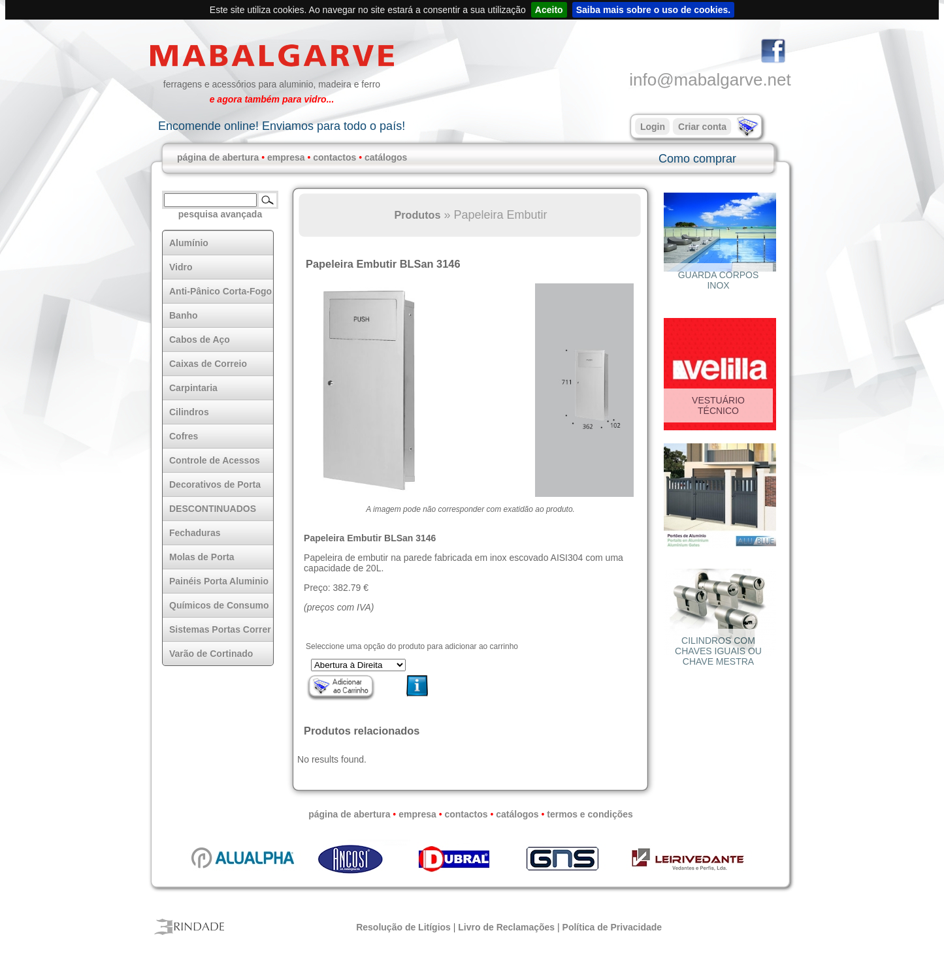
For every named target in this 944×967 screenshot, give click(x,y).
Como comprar (697, 158)
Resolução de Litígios (403, 927)
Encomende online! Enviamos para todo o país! (281, 126)
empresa (286, 157)
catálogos (386, 157)
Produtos (417, 215)
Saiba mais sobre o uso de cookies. (653, 10)
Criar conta (702, 126)
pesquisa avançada (220, 214)
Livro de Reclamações (506, 927)
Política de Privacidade (612, 927)
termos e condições (590, 814)
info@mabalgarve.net (710, 79)
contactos (334, 157)
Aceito (549, 10)
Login (652, 126)
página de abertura (218, 157)
